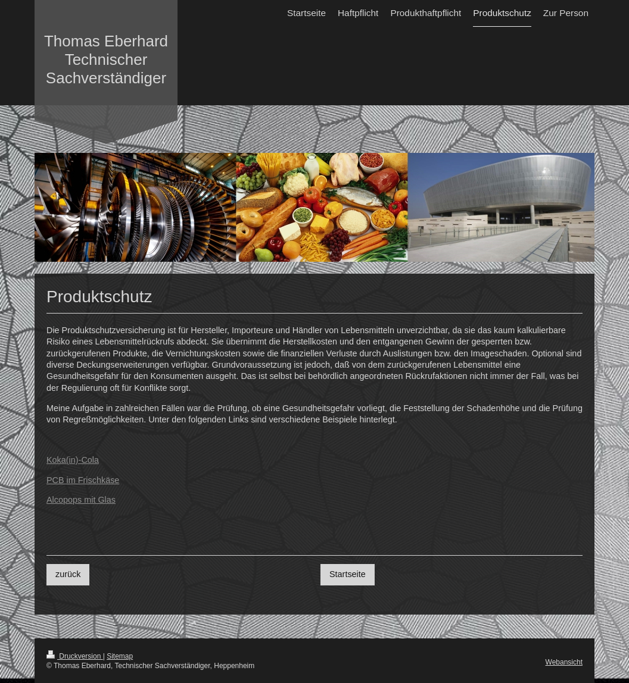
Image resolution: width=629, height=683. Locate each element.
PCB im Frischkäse (82, 480)
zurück (67, 574)
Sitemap (120, 656)
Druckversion (74, 656)
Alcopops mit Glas (81, 500)
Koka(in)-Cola (72, 460)
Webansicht (564, 662)
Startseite (347, 574)
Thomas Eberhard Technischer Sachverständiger (106, 59)
